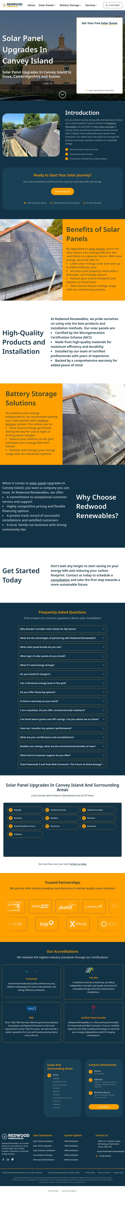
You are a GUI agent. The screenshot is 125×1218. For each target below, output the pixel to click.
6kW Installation (71, 1159)
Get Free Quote (62, 191)
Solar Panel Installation (43, 1141)
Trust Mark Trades (73, 1172)
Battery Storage (71, 5)
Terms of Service (104, 1172)
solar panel (38, 483)
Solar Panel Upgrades (42, 1146)
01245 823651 (113, 5)
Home (31, 5)
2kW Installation (71, 1141)
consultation (60, 580)
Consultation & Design (43, 1155)
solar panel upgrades (104, 126)
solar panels (97, 249)
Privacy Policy (90, 1172)
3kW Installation (71, 1146)
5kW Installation (71, 1155)
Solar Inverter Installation (44, 1150)
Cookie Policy (118, 1172)
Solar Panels (47, 5)
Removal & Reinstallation (44, 1159)
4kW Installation (71, 1150)
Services (91, 5)
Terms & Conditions (69, 1191)
